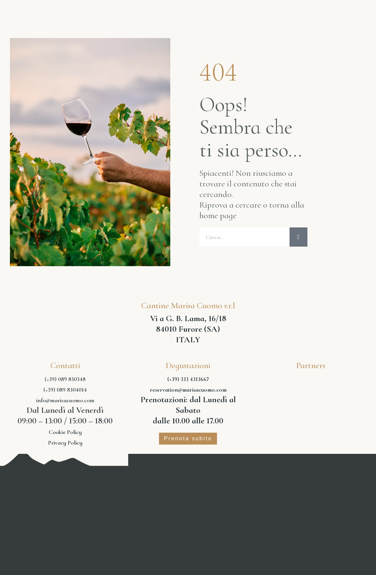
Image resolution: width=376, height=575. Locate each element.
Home (57, 12)
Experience (290, 7)
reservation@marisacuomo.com (188, 391)
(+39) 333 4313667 (188, 381)
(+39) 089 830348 (65, 381)
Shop (339, 7)
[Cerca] (298, 238)
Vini (139, 12)
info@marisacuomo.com (65, 402)
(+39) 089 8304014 (65, 391)
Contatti (337, 17)
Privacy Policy (65, 444)
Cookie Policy (65, 434)
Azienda (99, 12)
